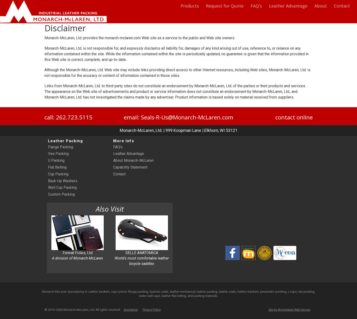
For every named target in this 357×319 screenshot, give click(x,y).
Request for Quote (225, 6)
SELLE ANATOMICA (142, 240)
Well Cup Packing (62, 187)
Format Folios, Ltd (77, 237)
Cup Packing (58, 174)
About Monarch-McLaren (133, 160)
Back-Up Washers (62, 181)
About (320, 6)
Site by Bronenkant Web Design (289, 309)
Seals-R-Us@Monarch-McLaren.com (187, 117)
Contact (342, 6)
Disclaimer (131, 309)
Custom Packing (61, 194)
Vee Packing (58, 153)
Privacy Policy (152, 309)
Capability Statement (130, 167)
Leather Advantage (288, 6)
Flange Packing (60, 147)
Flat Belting (57, 167)
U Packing (56, 160)
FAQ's (256, 6)
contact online (294, 117)
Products (190, 6)
